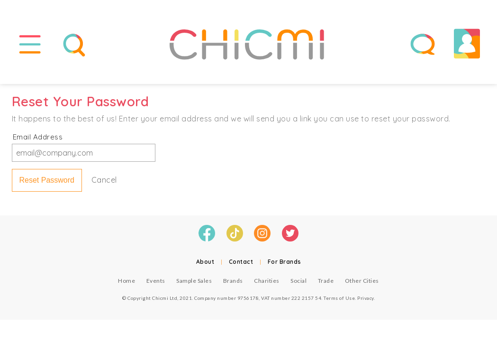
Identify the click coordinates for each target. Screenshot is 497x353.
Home (126, 280)
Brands (233, 280)
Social (298, 280)
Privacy (365, 298)
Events (155, 280)
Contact (241, 261)
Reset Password (47, 180)
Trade (326, 280)
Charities (267, 280)
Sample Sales (194, 280)
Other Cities (362, 280)
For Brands (284, 261)
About (205, 261)
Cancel (104, 180)
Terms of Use (339, 298)
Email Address (38, 136)
